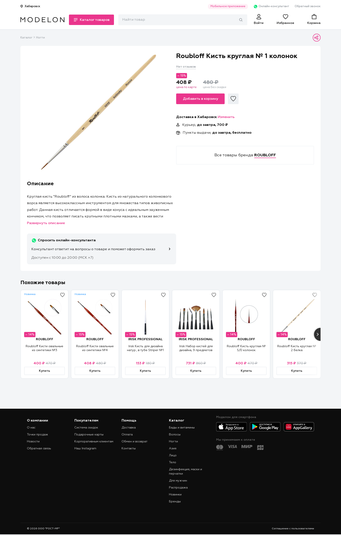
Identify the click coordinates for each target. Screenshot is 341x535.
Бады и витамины (182, 427)
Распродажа (178, 487)
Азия (172, 448)
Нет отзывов (186, 66)
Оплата (127, 434)
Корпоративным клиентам (93, 441)
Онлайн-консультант (271, 6)
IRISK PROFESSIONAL (145, 339)
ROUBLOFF (44, 339)
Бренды (175, 501)
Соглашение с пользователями (293, 528)
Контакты (129, 448)
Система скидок (86, 427)
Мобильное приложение (228, 6)
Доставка (129, 427)
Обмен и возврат (134, 441)
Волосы (175, 434)
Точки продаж (37, 434)
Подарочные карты (89, 434)
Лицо (173, 455)
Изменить (226, 117)
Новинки (175, 494)
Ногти (40, 37)
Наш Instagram (85, 448)
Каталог (26, 37)
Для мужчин (178, 480)
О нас (31, 427)
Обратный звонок (308, 6)
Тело (172, 462)
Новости (33, 441)
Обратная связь (39, 448)
